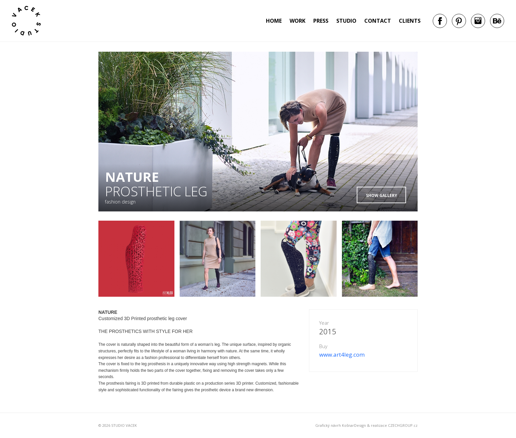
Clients (410, 20)
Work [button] (297, 20)
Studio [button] (346, 20)
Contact (377, 20)
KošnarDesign (354, 425)
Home (274, 20)
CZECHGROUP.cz (403, 425)
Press (320, 20)
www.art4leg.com (342, 354)
